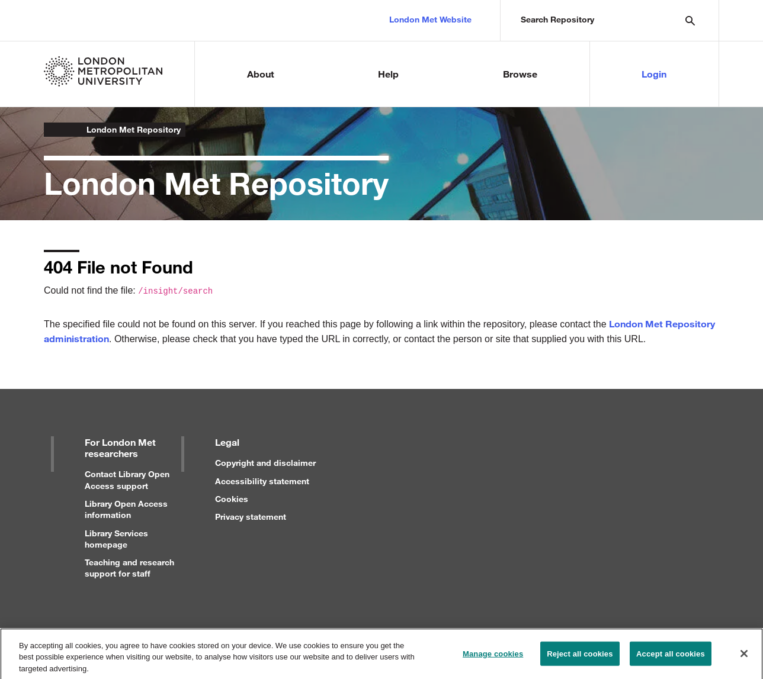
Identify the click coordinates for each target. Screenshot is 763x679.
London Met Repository (133, 129)
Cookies (231, 499)
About (260, 73)
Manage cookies (493, 658)
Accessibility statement (262, 481)
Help (388, 73)
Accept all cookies (670, 658)
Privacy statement (250, 516)
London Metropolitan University (53, 130)
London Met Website (430, 19)
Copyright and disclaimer (265, 463)
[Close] (744, 658)
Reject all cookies (580, 658)
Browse (520, 73)
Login (654, 73)
